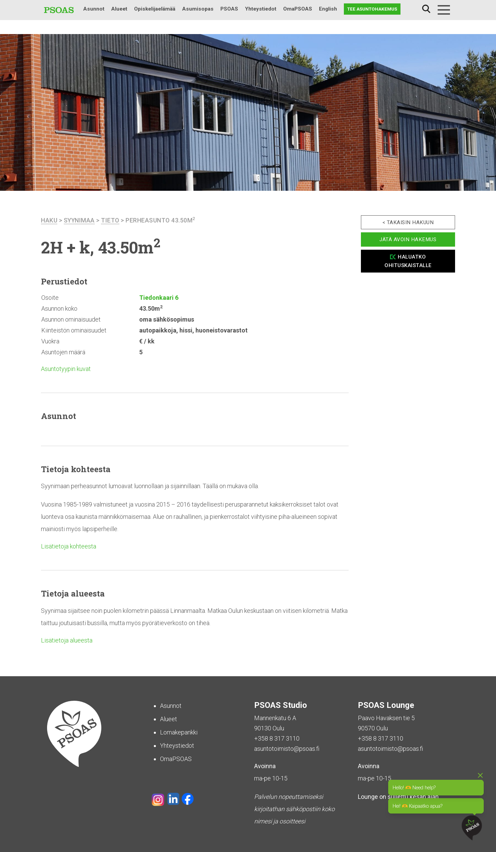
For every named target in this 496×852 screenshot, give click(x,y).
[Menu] (444, 10)
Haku (426, 9)
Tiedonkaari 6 (158, 297)
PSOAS (229, 9)
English (328, 9)
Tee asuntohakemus (372, 9)
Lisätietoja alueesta (66, 640)
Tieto (111, 220)
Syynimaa (80, 220)
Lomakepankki (179, 732)
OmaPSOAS (297, 9)
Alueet (119, 9)
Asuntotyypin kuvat (66, 368)
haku (49, 220)
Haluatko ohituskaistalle (408, 261)
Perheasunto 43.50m (162, 220)
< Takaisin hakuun (408, 222)
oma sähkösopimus (166, 319)
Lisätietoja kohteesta (68, 546)
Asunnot (93, 9)
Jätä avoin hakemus (407, 239)
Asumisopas (198, 9)
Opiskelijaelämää (154, 9)
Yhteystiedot (260, 9)
